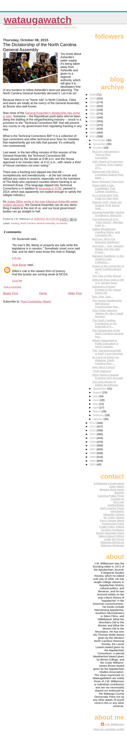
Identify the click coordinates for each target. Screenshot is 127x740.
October (98, 147)
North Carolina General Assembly (38, 223)
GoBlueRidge (116, 505)
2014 (93, 422)
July (96, 396)
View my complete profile (108, 729)
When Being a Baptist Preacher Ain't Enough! (107, 376)
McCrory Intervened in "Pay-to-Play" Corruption (105, 154)
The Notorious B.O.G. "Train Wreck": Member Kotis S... (107, 222)
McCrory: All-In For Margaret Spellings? (106, 240)
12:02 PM (17, 280)
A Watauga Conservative (109, 483)
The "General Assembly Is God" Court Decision (107, 352)
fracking (15, 223)
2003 (93, 464)
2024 (93, 102)
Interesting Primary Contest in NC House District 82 (106, 289)
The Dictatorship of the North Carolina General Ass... (107, 333)
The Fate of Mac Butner (106, 275)
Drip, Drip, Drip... (102, 296)
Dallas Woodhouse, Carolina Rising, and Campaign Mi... (106, 232)
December (99, 140)
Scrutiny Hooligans (112, 529)
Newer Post (10, 293)
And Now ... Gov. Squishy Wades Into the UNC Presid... (108, 249)
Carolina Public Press (111, 495)
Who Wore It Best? (103, 367)
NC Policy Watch (113, 517)
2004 (93, 460)
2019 (93, 121)
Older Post (75, 293)
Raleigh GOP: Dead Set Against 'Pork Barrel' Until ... (107, 205)
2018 (93, 125)
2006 (93, 453)
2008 (93, 445)
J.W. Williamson (114, 724)
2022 (93, 109)
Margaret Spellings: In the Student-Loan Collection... (108, 259)
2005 (93, 456)
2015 (93, 136)
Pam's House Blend (112, 520)
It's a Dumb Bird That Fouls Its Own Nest (105, 197)
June (96, 400)
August (97, 392)
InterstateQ (117, 511)
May (96, 403)
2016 (93, 132)
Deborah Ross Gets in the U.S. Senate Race (108, 281)
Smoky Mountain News (110, 532)
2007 (93, 449)
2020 (93, 117)
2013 (93, 426)
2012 (93, 430)
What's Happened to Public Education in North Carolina (105, 343)
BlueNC (119, 492)
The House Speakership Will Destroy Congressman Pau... (107, 303)
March (97, 411)
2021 (93, 113)
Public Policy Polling (111, 526)
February (99, 415)
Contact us (117, 498)
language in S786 (50, 188)
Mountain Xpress (113, 514)
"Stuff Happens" (102, 371)
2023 (93, 106)
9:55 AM (16, 258)
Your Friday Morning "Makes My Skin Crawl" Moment (108, 313)
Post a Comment (12, 287)
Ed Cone (118, 501)
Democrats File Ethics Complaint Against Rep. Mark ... (108, 174)
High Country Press (112, 508)
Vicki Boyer (19, 264)
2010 (93, 437)
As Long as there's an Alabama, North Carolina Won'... (105, 360)
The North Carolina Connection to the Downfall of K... (104, 323)
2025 (93, 98)
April (96, 407)
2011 (93, 434)
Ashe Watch (116, 486)
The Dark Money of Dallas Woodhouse (105, 383)
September (100, 388)
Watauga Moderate (112, 545)
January (98, 419)
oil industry (61, 223)
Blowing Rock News (112, 489)
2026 (93, 94)
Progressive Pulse (113, 523)
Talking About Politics (111, 536)
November (99, 144)
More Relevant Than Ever (108, 181)
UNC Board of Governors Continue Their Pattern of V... (107, 164)
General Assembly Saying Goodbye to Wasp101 (108, 214)
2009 (93, 441)
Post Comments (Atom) (36, 301)
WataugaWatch (38, 19)
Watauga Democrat (112, 542)
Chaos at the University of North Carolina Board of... (108, 269)
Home (43, 293)
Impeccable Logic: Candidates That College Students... (105, 188)
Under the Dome (114, 539)
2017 (93, 128)
